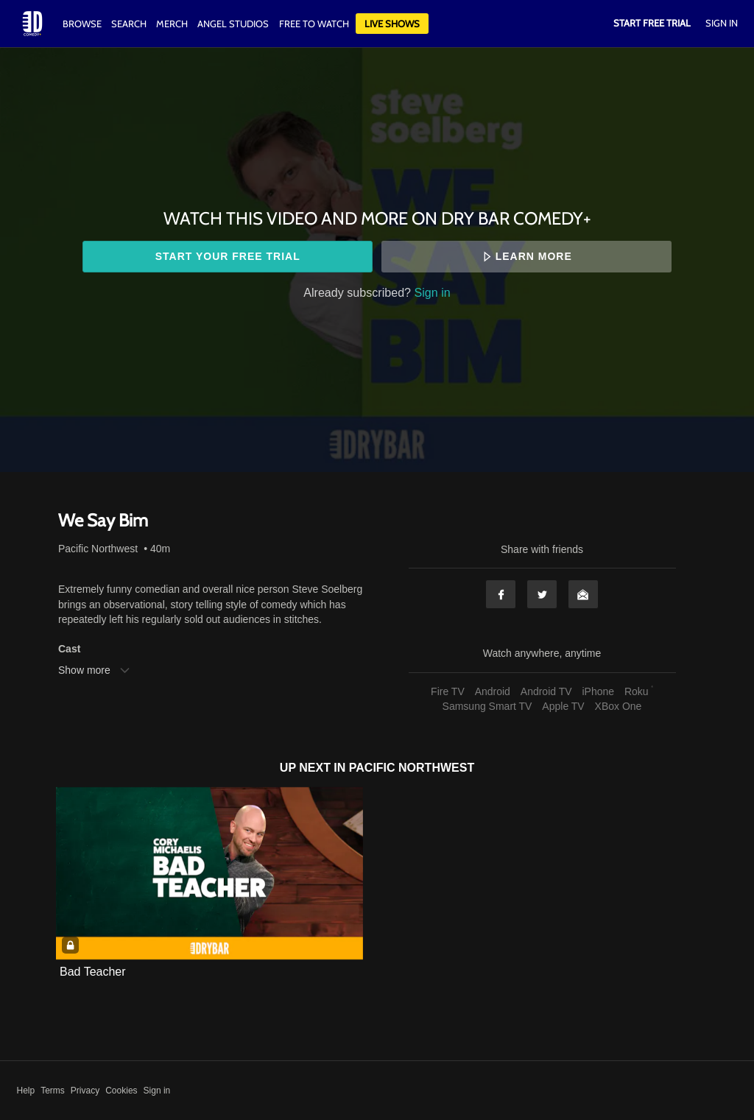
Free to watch (314, 23)
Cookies (121, 1090)
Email (583, 594)
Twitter (541, 594)
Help (26, 1090)
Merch (172, 23)
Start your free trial (227, 256)
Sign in (433, 292)
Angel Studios (233, 23)
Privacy (85, 1090)
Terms (52, 1090)
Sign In (721, 23)
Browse (83, 23)
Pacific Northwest (98, 548)
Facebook (500, 594)
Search (130, 23)
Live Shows (392, 23)
